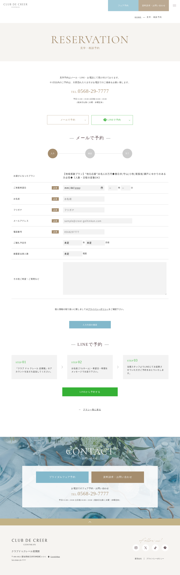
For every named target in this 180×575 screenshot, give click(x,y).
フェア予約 (123, 6)
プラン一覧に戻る (92, 409)
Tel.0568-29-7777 (19, 560)
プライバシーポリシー (98, 309)
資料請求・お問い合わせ (117, 477)
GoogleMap (55, 557)
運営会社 (138, 559)
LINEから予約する (90, 392)
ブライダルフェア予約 (62, 477)
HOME (138, 17)
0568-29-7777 (90, 91)
